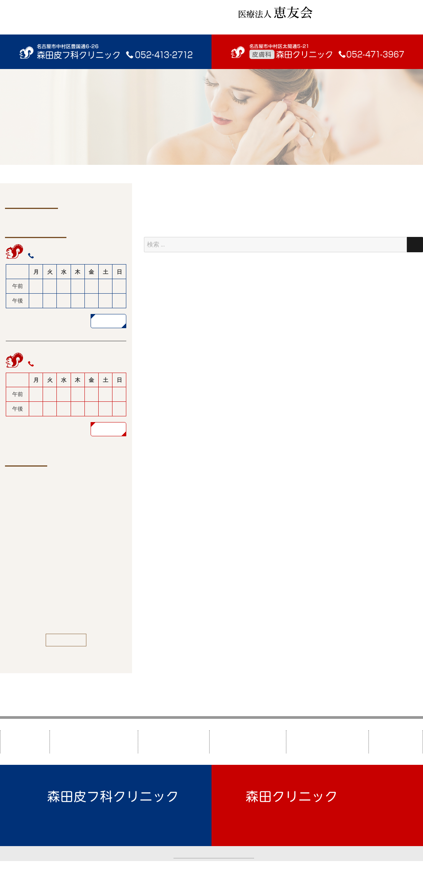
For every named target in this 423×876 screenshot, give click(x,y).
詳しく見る (108, 321)
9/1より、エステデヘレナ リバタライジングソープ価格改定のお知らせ (79, 572)
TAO (284, 868)
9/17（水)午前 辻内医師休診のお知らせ (79, 538)
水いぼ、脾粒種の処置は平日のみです (78, 607)
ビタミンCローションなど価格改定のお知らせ (77, 487)
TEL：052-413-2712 (75, 818)
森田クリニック (172, 741)
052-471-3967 (55, 364)
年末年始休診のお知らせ (72, 512)
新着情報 (393, 741)
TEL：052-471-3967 (274, 818)
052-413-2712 (55, 255)
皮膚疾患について (246, 741)
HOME (25, 741)
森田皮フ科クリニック (93, 741)
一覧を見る (66, 640)
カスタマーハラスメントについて (213, 853)
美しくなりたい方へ (326, 741)
